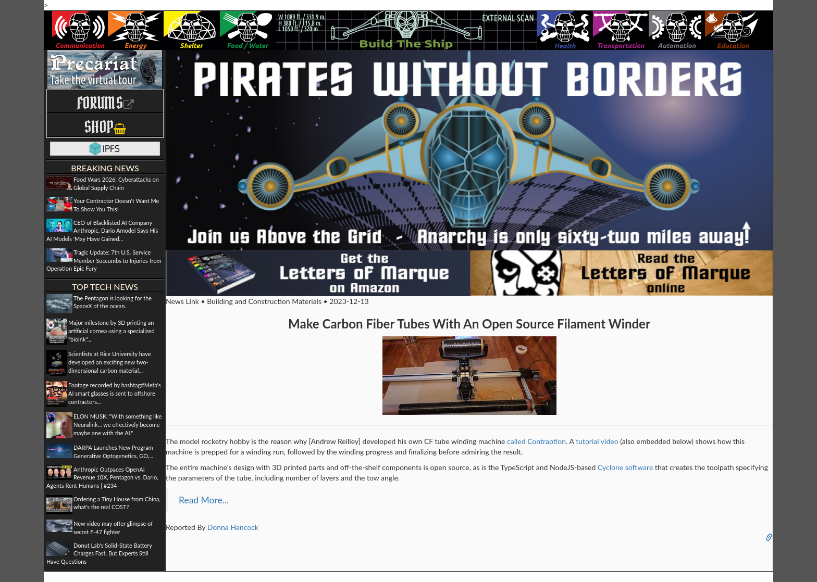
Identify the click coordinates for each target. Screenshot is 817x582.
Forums (105, 102)
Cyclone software (625, 467)
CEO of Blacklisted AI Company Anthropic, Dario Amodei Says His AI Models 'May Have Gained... (102, 230)
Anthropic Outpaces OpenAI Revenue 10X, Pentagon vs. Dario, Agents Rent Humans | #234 (102, 477)
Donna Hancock (232, 527)
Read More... (204, 500)
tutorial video (597, 441)
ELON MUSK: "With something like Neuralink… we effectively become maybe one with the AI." (117, 424)
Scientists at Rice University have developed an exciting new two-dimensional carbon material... (109, 361)
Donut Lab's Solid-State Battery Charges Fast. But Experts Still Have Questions (99, 553)
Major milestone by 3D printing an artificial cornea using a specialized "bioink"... (111, 330)
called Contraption (536, 441)
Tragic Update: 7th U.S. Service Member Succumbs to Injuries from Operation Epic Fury (104, 260)
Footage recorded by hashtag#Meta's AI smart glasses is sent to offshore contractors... (114, 393)
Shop (105, 126)
